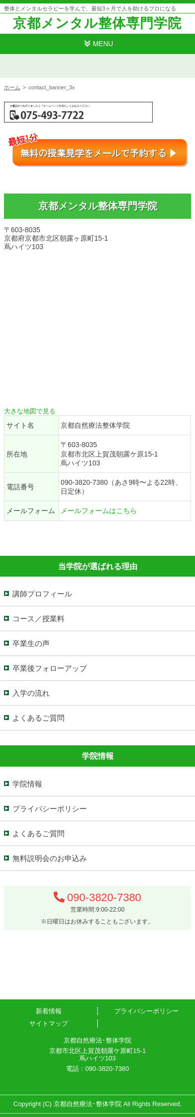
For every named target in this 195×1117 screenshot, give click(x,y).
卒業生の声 (31, 643)
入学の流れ (31, 693)
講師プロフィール (42, 594)
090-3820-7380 (104, 897)
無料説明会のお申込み (49, 858)
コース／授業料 (38, 618)
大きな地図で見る (30, 411)
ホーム (12, 87)
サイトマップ (48, 1023)
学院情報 (27, 784)
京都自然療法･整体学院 (88, 1104)
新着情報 (49, 1011)
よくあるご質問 (38, 718)
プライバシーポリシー (49, 808)
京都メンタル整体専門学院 (97, 23)
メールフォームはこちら (99, 511)
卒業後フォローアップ (49, 668)
